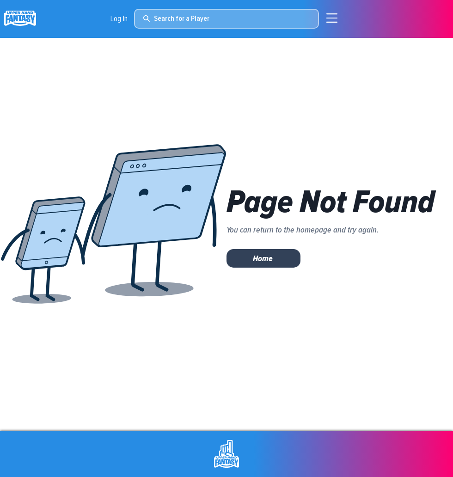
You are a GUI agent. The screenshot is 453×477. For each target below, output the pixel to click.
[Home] (263, 258)
